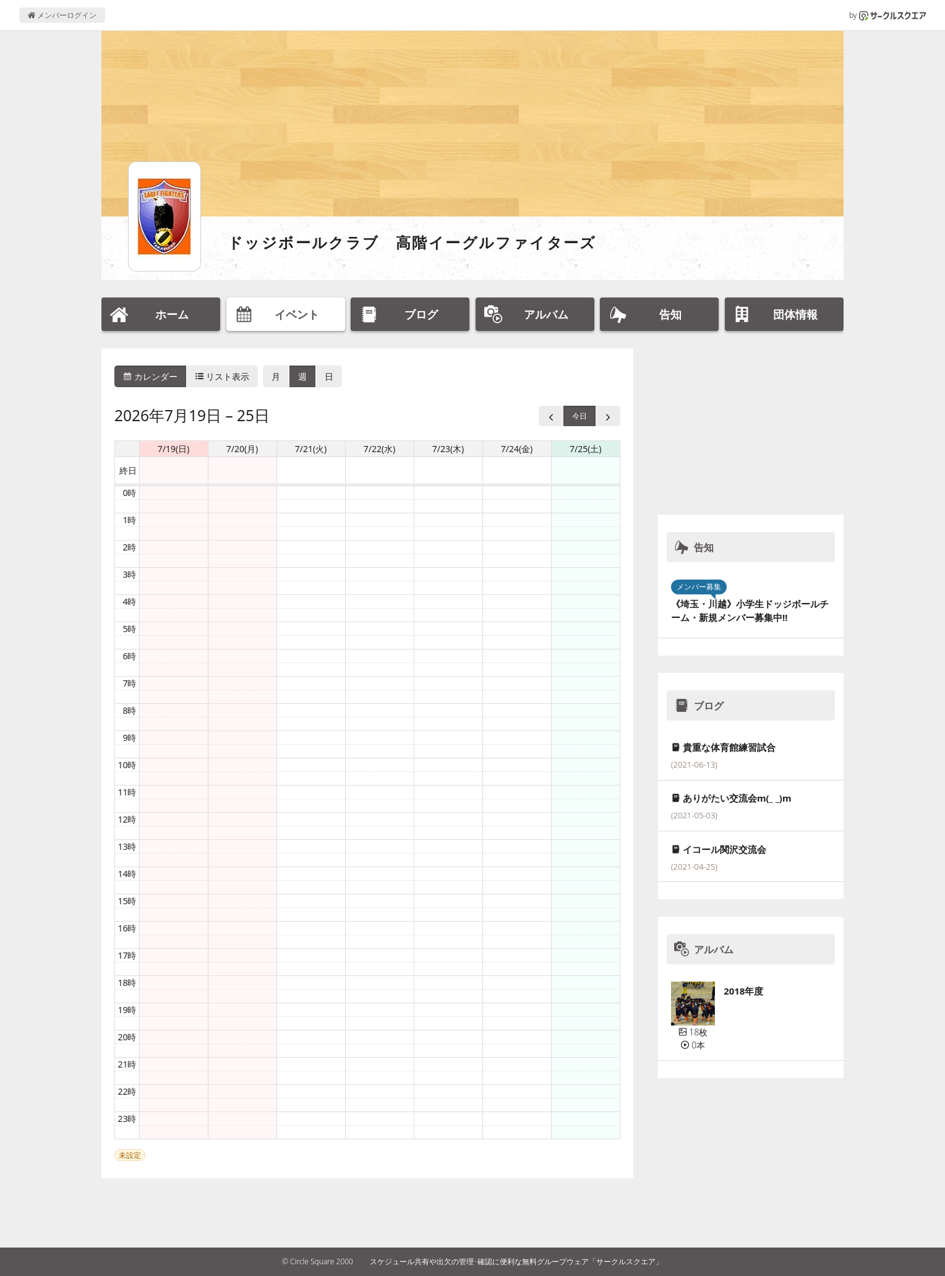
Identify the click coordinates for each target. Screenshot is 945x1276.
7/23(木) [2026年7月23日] (448, 449)
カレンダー (150, 376)
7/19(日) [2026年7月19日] (174, 449)
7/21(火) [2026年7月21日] (311, 449)
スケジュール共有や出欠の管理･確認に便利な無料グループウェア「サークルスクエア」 (516, 1261)
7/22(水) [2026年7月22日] (380, 449)
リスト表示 (222, 376)
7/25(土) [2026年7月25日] (586, 449)
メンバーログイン (62, 15)
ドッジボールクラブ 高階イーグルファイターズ (412, 242)
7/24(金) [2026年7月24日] (517, 449)
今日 (579, 416)
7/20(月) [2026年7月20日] (242, 449)
